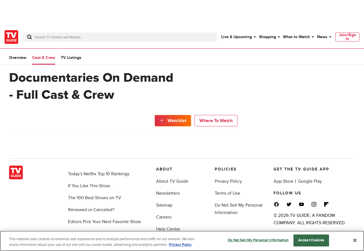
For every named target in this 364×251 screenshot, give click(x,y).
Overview (17, 57)
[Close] (355, 240)
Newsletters (168, 193)
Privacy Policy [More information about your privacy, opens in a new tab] (180, 244)
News (322, 36)
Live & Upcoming (236, 36)
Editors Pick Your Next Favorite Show (104, 222)
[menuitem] (238, 37)
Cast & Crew (43, 57)
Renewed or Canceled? (91, 210)
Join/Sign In (347, 36)
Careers (163, 217)
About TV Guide (172, 181)
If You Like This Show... (90, 186)
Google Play (310, 181)
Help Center (168, 229)
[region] (182, 241)
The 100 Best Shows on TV (94, 198)
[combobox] (120, 37)
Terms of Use (227, 193)
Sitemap (164, 205)
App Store (283, 181)
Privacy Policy (228, 181)
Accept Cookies (311, 240)
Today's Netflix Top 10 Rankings (98, 174)
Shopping (267, 36)
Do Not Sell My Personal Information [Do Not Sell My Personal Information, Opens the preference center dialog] (258, 240)
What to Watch (296, 36)
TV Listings (71, 57)
